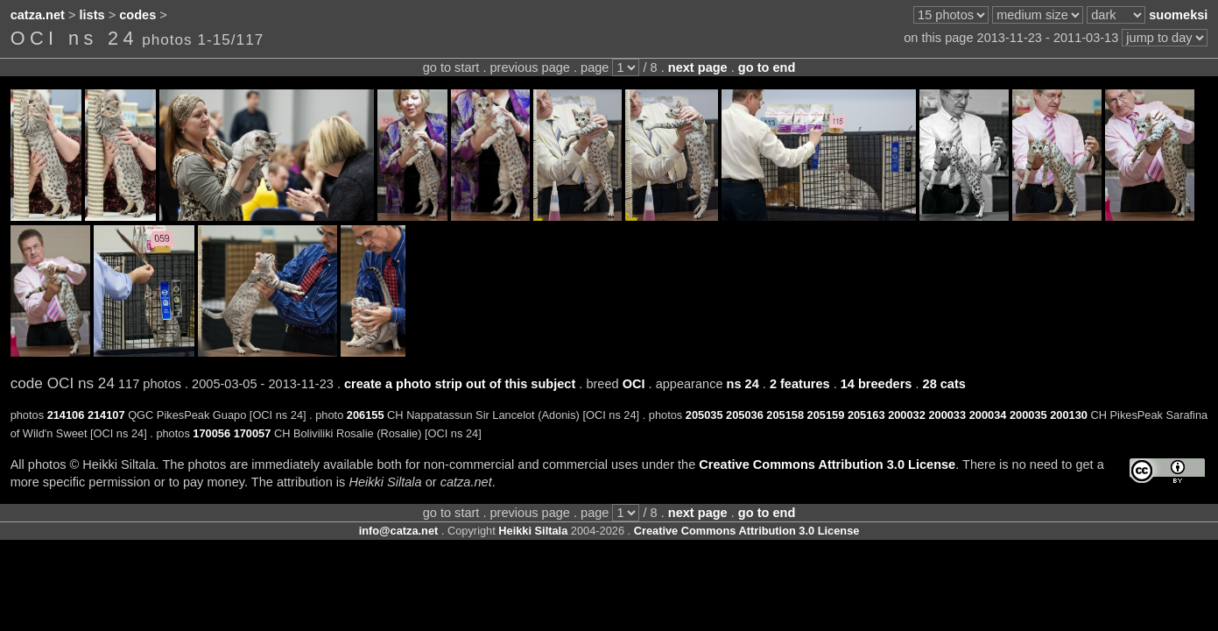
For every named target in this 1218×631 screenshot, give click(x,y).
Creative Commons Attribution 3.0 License (827, 464)
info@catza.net (399, 530)
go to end (766, 67)
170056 (211, 433)
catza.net (38, 15)
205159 (826, 415)
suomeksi (1178, 15)
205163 (866, 415)
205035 (704, 415)
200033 (947, 415)
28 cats (944, 384)
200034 (988, 415)
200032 (907, 415)
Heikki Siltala (532, 530)
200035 (1028, 415)
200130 (1069, 415)
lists (92, 15)
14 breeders (876, 384)
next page (698, 67)
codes (137, 15)
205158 (785, 415)
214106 (66, 415)
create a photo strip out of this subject (459, 384)
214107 (106, 415)
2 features (800, 384)
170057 (252, 433)
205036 (745, 415)
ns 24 (743, 384)
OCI (634, 384)
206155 (365, 415)
